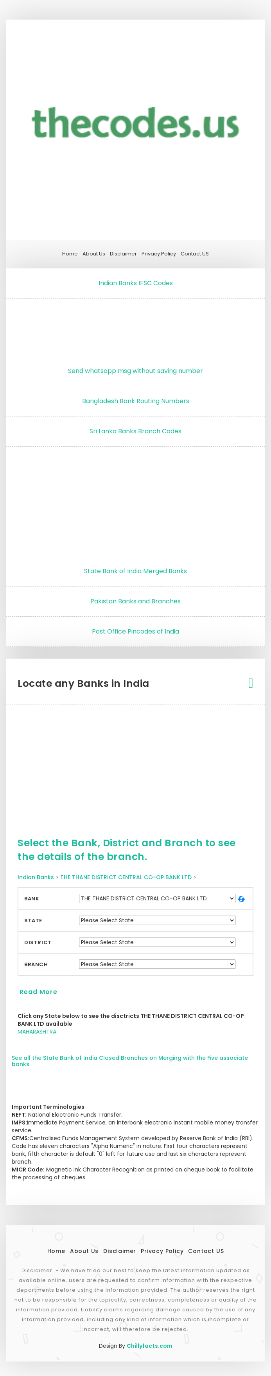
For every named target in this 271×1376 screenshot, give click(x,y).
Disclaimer (123, 253)
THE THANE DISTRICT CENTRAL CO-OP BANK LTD (126, 877)
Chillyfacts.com (149, 1346)
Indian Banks (36, 877)
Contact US (195, 253)
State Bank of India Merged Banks (135, 571)
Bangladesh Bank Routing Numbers (135, 401)
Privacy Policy (159, 253)
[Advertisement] (135, 325)
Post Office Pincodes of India (135, 631)
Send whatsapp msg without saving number (135, 370)
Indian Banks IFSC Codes (136, 283)
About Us (94, 253)
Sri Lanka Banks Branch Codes (135, 431)
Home (70, 253)
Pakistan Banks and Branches (135, 601)
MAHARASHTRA (37, 1032)
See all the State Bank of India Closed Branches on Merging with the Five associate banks (130, 1061)
